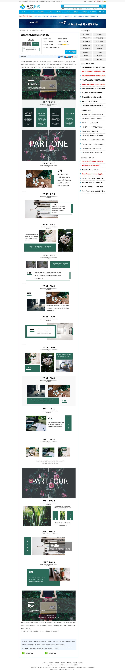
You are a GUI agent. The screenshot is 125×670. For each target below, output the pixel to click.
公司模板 (86, 59)
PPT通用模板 (86, 48)
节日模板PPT (86, 38)
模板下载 (102, 1)
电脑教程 (51, 662)
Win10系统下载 (102, 9)
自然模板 (99, 56)
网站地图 (69, 662)
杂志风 (23, 628)
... (93, 68)
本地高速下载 (29, 653)
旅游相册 (72, 625)
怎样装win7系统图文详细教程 (90, 131)
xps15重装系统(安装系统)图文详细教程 (92, 114)
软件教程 (90, 1)
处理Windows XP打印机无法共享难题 (92, 152)
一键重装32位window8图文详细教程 (91, 148)
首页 (85, 1)
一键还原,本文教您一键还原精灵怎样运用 (93, 144)
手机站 (80, 662)
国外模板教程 (35, 30)
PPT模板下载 (86, 45)
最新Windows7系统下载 (71, 9)
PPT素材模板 (86, 41)
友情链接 (57, 662)
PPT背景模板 (99, 38)
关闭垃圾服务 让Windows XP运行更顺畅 (92, 135)
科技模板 (99, 59)
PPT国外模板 (99, 45)
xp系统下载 (94, 9)
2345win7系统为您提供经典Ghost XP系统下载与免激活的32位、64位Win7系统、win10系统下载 (40, 1)
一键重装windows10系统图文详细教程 (92, 127)
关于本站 (45, 662)
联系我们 (75, 662)
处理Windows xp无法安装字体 (90, 122)
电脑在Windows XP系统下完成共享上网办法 (93, 140)
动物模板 (99, 48)
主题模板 (99, 52)
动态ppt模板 (86, 52)
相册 (68, 625)
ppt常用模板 (86, 34)
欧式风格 (27, 628)
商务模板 (86, 56)
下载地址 (70, 52)
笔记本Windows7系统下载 (85, 9)
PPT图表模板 (99, 41)
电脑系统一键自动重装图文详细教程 (92, 118)
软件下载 (96, 1)
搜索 (102, 6)
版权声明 (63, 662)
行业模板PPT (99, 34)
